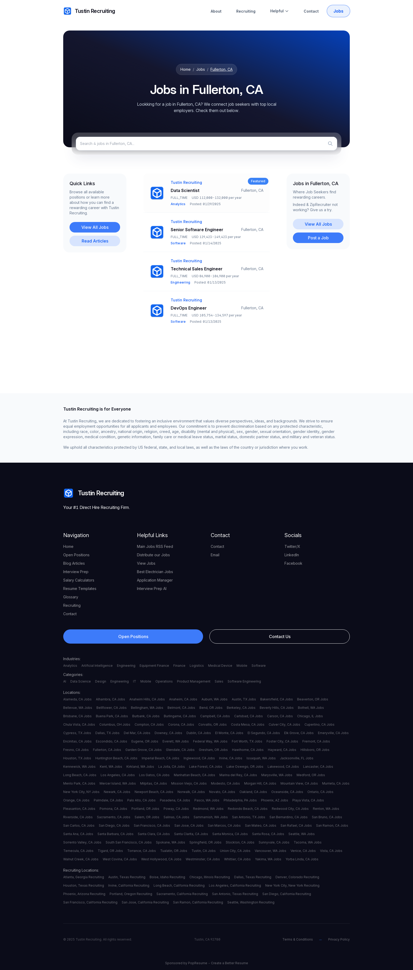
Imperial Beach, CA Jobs (160, 758)
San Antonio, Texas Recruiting (235, 894)
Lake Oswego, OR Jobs (245, 767)
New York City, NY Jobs (81, 792)
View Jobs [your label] (146, 563)
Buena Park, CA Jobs (112, 716)
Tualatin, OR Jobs (173, 851)
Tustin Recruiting (93, 493)
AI (64, 681)
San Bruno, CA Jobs (327, 817)
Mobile (242, 666)
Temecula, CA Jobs (78, 851)
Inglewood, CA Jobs (199, 758)
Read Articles (95, 241)
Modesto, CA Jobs (225, 783)
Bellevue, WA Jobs (77, 708)
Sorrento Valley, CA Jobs (82, 842)
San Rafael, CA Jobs (296, 825)
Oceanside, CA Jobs (287, 792)
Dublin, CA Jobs (198, 733)
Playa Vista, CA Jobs (308, 800)
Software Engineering (244, 681)
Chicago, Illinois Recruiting (209, 877)
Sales (219, 681)
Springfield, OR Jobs (205, 842)
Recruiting (245, 11)
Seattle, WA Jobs (301, 834)
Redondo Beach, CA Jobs (248, 809)
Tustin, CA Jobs (203, 851)
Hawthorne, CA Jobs (248, 750)
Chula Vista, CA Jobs (79, 724)
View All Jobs (95, 227)
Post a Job (318, 237)
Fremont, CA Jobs (316, 741)
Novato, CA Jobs (222, 792)
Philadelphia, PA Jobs (240, 800)
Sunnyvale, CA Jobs (274, 842)
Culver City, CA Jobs (284, 724)
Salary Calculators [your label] (78, 580)
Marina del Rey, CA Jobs (238, 775)
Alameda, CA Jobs (77, 699)
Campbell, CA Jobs (215, 716)
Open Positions (133, 636)
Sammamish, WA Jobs (211, 817)
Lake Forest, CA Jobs (205, 767)
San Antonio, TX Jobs (248, 817)
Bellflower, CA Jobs (111, 708)
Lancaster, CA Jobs (318, 767)
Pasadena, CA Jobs (175, 800)
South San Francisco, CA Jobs (129, 842)
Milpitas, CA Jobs (153, 783)
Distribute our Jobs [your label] (153, 555)
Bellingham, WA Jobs (147, 708)
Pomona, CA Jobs (113, 809)
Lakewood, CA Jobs (283, 767)
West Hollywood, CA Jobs (161, 859)
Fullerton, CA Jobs (107, 750)
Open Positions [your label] (76, 555)
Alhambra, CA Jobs (110, 699)
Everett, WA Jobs (176, 741)
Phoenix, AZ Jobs (274, 800)
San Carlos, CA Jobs (79, 825)
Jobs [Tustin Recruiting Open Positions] (338, 11)
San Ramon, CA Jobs (332, 825)
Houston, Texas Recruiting (83, 885)
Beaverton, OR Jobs (312, 699)
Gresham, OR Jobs (213, 750)
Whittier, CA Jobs (237, 859)
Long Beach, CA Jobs (79, 775)
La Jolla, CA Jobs (171, 767)
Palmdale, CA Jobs (108, 800)
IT (134, 681)
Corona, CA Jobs (181, 724)
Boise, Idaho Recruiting (167, 877)
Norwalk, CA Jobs (191, 792)
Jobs (200, 69)
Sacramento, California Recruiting (182, 894)
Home (185, 69)
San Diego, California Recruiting (286, 894)
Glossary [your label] (70, 597)
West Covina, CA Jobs (120, 859)
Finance (179, 666)
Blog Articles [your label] (74, 563)
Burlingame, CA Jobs (180, 716)
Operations (164, 681)
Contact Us (280, 636)
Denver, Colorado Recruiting (297, 877)
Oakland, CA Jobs (253, 792)
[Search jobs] (206, 143)
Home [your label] (68, 546)
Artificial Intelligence (97, 666)
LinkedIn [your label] (291, 555)
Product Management (193, 681)
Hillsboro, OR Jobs (315, 750)
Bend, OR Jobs (211, 708)
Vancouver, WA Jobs (270, 851)
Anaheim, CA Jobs (183, 699)
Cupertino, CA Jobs (319, 724)
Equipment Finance (154, 666)
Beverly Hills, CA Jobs (277, 708)
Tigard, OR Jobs (110, 851)
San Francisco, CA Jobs (152, 825)
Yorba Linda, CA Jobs (302, 859)
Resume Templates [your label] (79, 588)
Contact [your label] (70, 614)
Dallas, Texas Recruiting (252, 877)
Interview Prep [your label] (75, 571)
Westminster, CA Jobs (203, 859)
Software (259, 666)
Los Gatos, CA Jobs (154, 775)
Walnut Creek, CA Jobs (81, 859)
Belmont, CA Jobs (181, 708)
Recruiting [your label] (72, 605)
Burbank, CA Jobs (146, 716)
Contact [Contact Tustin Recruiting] (311, 11)
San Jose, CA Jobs (189, 825)
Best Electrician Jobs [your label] (155, 571)
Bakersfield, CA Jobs (276, 699)
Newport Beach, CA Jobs (154, 792)
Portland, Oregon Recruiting (131, 894)
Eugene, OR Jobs (144, 741)
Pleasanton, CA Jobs (79, 809)
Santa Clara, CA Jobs (154, 834)
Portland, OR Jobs (145, 809)
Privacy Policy (339, 939)
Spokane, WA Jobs (170, 842)
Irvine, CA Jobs (230, 758)
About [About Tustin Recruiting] (216, 11)
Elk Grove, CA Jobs (299, 733)
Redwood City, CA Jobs (290, 809)
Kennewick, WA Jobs (79, 767)
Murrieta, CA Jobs (336, 783)
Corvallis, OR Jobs (212, 724)
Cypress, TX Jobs (77, 733)
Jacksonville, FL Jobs (296, 758)
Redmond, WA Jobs (208, 809)
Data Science (80, 681)
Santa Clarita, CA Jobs (191, 834)
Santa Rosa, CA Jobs (268, 834)
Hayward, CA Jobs (282, 750)
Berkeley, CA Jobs (241, 708)
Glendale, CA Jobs (180, 750)
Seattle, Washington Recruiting (250, 902)
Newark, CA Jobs (117, 792)
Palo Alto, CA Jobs (141, 800)
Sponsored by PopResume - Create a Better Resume (206, 963)
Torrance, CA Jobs (141, 851)
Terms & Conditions (297, 939)
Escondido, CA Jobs (111, 741)
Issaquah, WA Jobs (261, 758)
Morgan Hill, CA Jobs (260, 783)
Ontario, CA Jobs (320, 792)
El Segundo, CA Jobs (264, 733)
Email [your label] (215, 555)
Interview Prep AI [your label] (151, 588)
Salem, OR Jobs (147, 817)
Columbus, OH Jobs (114, 724)
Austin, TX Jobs (244, 699)
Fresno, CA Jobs (76, 750)
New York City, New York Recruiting (292, 885)
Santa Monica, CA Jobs (230, 834)
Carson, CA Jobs (280, 716)
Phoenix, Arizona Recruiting (84, 894)
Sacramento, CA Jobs (113, 817)
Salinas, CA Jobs (176, 817)
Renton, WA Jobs (326, 809)
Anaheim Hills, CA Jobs (147, 699)
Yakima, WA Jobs (268, 859)
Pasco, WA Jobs (206, 800)
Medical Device (220, 666)
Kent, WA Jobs (111, 767)
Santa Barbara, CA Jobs (115, 834)
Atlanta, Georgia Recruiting (83, 877)
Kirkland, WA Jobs (140, 767)
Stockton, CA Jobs (240, 842)
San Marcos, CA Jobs (224, 825)
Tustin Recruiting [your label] (89, 11)
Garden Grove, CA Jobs (143, 750)
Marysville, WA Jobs (276, 775)
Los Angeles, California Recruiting (235, 885)
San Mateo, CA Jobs (260, 825)
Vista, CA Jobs (331, 851)
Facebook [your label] (293, 563)
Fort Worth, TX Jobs (247, 741)
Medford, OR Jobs (311, 775)
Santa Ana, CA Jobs (78, 834)
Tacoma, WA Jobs (308, 842)
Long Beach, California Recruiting (179, 885)
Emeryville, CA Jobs (333, 733)
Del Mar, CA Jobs (137, 733)
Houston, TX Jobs (77, 758)
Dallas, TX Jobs (107, 733)
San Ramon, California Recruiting (198, 902)
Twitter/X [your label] (292, 546)
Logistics (197, 666)
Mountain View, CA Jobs (299, 783)
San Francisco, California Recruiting (90, 902)
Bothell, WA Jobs (311, 708)
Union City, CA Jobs (235, 851)
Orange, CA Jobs (76, 800)
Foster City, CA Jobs (282, 741)
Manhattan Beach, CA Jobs (194, 775)
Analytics (70, 666)
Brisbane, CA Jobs (77, 716)
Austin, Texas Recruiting (126, 877)
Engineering (126, 666)
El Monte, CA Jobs (229, 733)
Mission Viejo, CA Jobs (189, 783)
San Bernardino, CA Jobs (288, 817)
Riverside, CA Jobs (78, 817)
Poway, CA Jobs (176, 809)
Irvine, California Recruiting (128, 885)
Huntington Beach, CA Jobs (116, 758)
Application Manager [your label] (155, 580)
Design (100, 681)
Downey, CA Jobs (168, 733)
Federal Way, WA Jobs (210, 741)
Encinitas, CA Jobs (77, 741)
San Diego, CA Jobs (114, 825)
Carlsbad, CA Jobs (248, 716)
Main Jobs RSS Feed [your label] (155, 546)
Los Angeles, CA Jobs (118, 775)
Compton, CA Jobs (149, 724)
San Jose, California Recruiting (145, 902)
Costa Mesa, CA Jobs (247, 724)
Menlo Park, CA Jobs (79, 783)
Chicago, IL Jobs (310, 716)
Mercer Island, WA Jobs (118, 783)
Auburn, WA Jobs (214, 699)
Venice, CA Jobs (303, 851)
